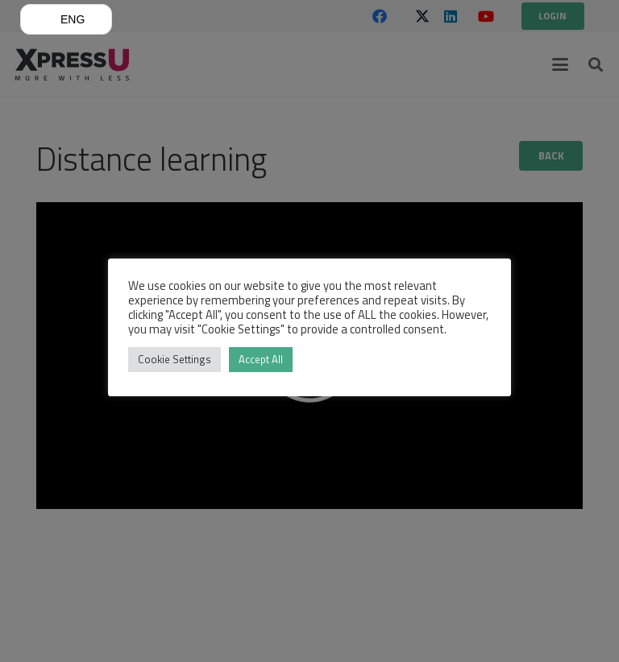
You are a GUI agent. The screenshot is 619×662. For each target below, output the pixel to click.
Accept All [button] (261, 359)
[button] (66, 19)
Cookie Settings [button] (174, 359)
